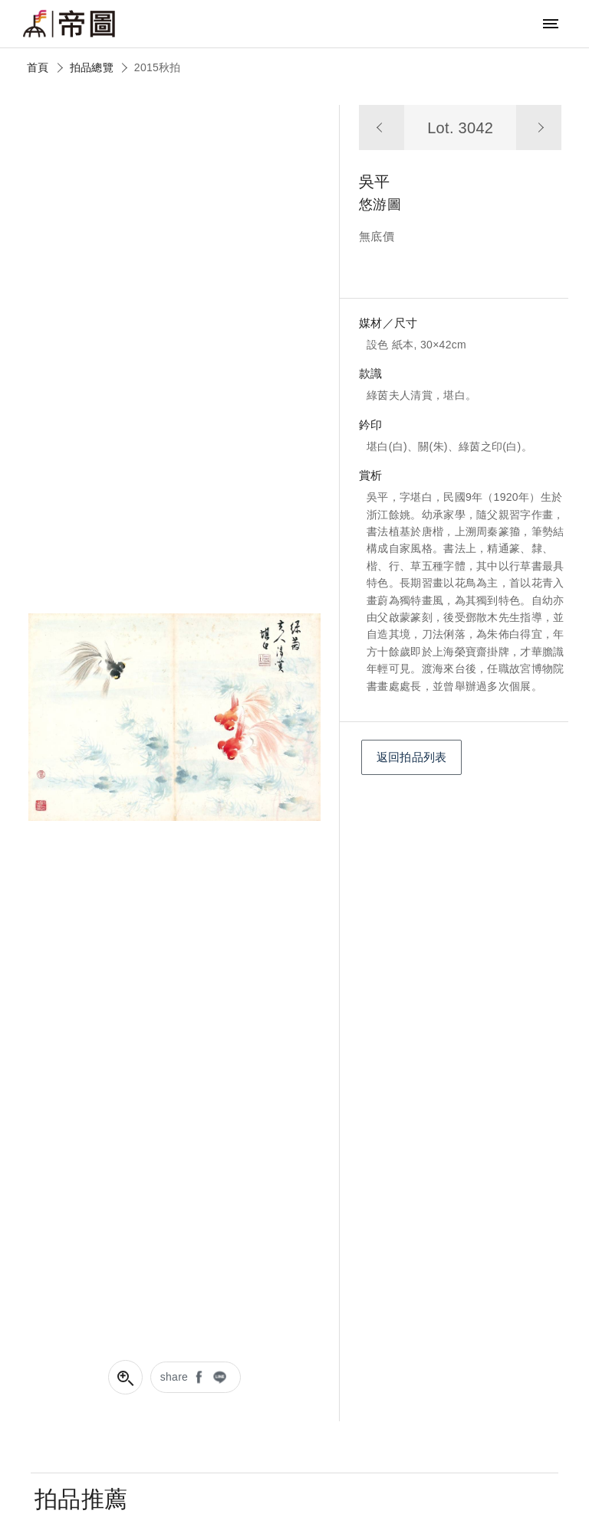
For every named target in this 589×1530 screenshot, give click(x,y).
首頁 (38, 67)
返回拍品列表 (412, 756)
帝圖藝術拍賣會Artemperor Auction (69, 23)
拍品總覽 (92, 67)
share (174, 1377)
